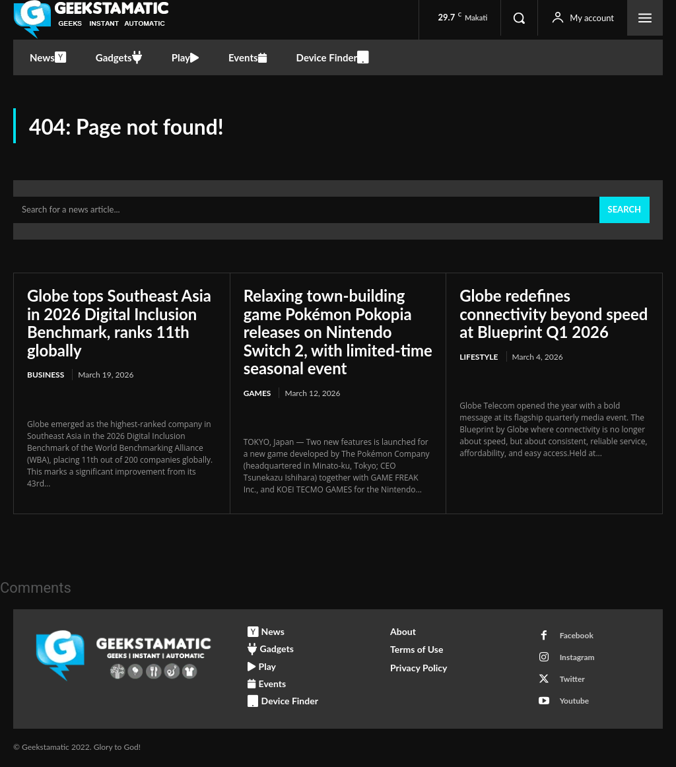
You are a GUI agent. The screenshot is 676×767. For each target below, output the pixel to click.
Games (257, 393)
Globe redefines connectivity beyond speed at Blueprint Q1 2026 (553, 313)
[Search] (624, 210)
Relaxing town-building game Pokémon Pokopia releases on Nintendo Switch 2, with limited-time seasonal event (328, 332)
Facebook (576, 636)
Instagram (577, 658)
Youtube (575, 701)
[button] (519, 18)
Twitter (572, 679)
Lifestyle (478, 357)
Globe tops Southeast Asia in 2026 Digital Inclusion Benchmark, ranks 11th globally (119, 323)
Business (45, 375)
